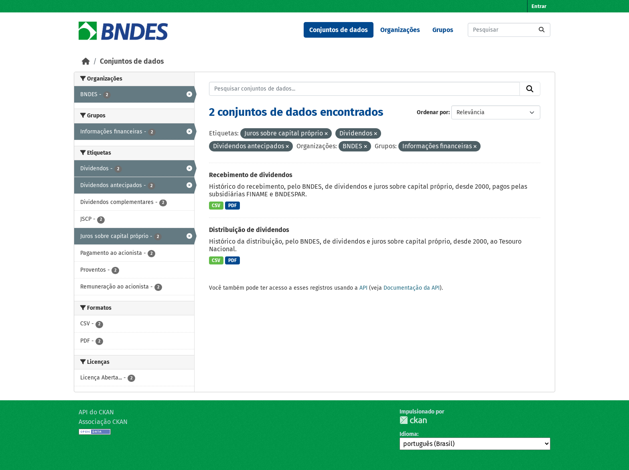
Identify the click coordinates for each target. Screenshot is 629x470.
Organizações (400, 30)
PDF (232, 205)
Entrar (539, 6)
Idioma (408, 434)
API (363, 287)
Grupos (442, 30)
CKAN (413, 420)
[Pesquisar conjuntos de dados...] (509, 30)
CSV (216, 205)
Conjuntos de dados (338, 30)
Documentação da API (411, 287)
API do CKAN (96, 412)
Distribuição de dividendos (249, 230)
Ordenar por (432, 112)
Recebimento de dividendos (250, 175)
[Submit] (542, 30)
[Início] (86, 61)
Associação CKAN (103, 422)
